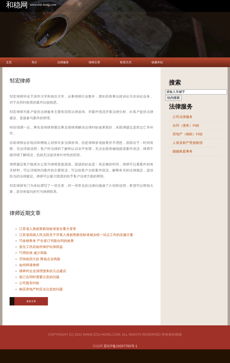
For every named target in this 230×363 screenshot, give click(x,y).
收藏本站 (157, 62)
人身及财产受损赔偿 (187, 143)
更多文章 (31, 301)
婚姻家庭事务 (182, 151)
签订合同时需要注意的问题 (39, 277)
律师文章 (94, 62)
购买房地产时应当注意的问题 (41, 289)
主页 (9, 62)
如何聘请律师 (29, 265)
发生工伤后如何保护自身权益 (41, 247)
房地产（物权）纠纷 (187, 134)
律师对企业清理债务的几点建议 (42, 271)
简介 (34, 62)
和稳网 (17, 5)
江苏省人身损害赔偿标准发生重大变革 (47, 229)
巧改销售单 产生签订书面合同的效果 (46, 241)
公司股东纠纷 (29, 283)
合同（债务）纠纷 (185, 125)
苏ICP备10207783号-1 (120, 346)
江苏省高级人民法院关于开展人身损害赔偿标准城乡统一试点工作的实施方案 (76, 235)
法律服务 (63, 62)
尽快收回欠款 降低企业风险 (39, 259)
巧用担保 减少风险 (33, 253)
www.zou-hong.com (43, 4)
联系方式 (126, 62)
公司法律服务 (182, 117)
